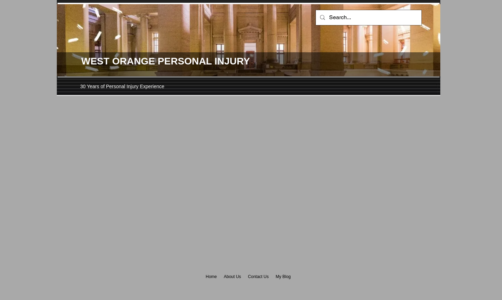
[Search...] (368, 17)
